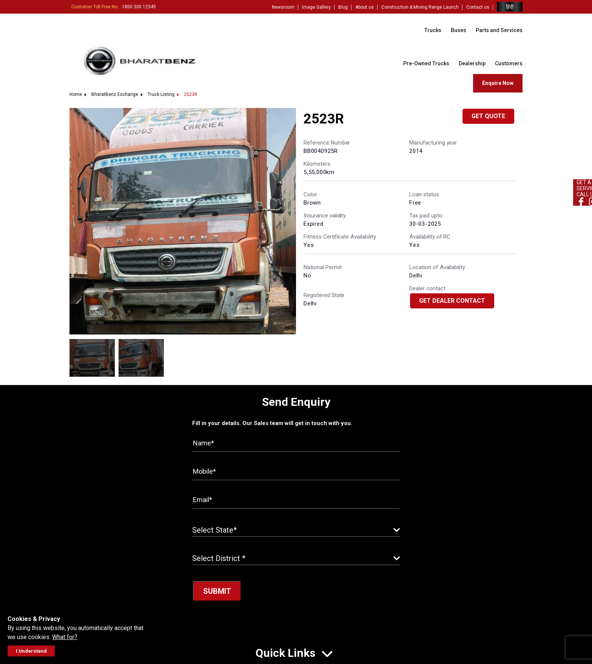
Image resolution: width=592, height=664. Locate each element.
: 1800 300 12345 (113, 6)
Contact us (477, 7)
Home (75, 94)
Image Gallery (316, 7)
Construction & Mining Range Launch (420, 7)
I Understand (31, 651)
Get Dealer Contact (452, 300)
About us (364, 7)
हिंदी (509, 7)
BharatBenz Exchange (114, 94)
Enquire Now (497, 83)
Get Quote (488, 116)
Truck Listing (161, 94)
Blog (343, 7)
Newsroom (283, 7)
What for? (64, 637)
